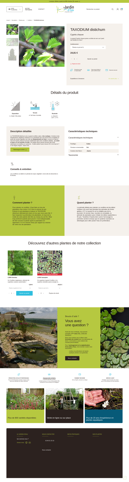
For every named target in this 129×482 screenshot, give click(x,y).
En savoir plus (113, 78)
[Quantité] (74, 59)
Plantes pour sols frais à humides (102, 454)
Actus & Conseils (72, 445)
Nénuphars (96, 442)
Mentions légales (54, 475)
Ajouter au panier (92, 59)
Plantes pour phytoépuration (101, 448)
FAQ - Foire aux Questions (75, 439)
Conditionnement (74, 44)
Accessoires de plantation (100, 451)
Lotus (94, 445)
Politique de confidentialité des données (82, 475)
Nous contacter (46, 450)
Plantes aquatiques (98, 439)
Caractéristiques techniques (80, 138)
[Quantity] (11, 293)
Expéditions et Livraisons (74, 442)
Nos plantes (14, 9)
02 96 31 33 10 (49, 440)
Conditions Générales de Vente (65, 475)
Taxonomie (73, 155)
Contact (41, 9)
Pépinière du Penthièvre (74, 448)
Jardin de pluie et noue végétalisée (99, 458)
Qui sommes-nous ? (23, 439)
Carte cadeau (97, 466)
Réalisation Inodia (95, 475)
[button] (122, 9)
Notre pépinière (28, 9)
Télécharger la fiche (20, 149)
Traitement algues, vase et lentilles (100, 463)
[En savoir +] (76, 1)
